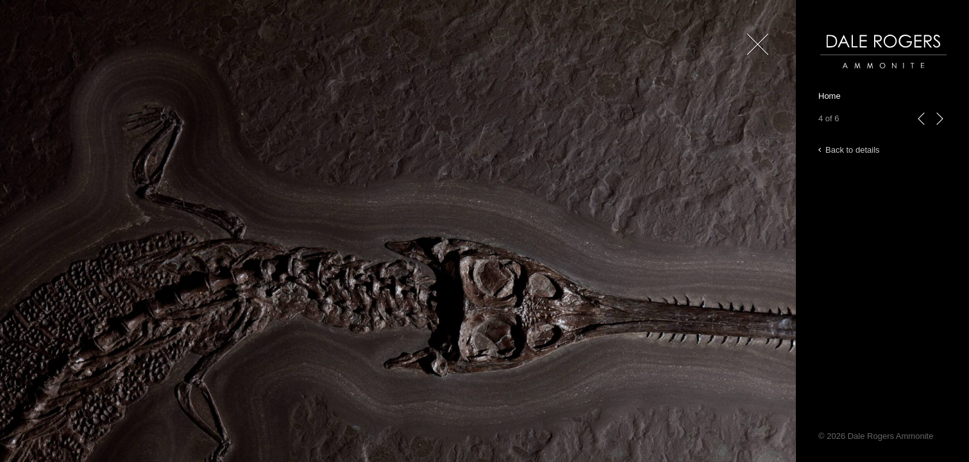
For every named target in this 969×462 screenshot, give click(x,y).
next (939, 132)
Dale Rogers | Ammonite (865, 75)
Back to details (852, 150)
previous (921, 132)
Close (755, 64)
